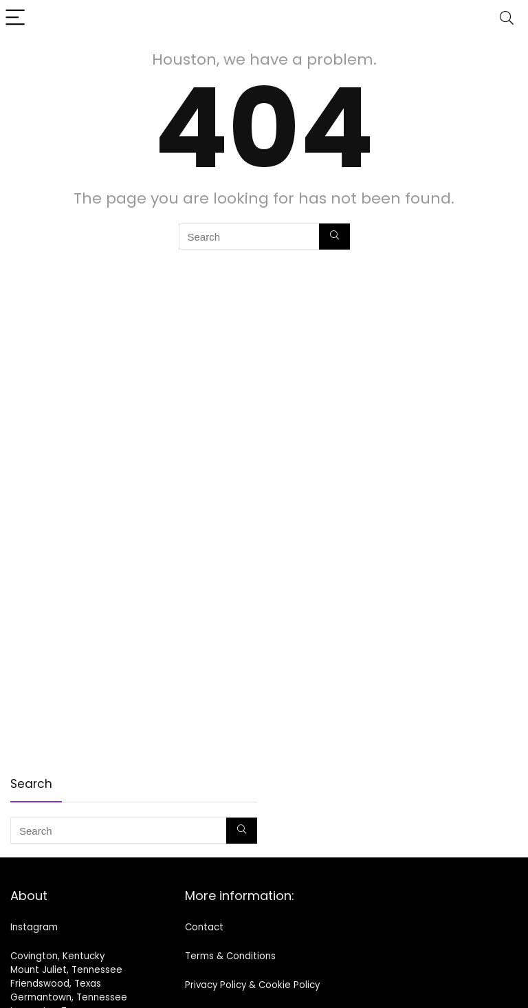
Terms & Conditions (230, 956)
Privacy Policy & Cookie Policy (252, 984)
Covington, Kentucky (57, 956)
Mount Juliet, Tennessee (66, 969)
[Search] (506, 18)
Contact (204, 927)
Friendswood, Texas (55, 983)
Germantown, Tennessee (68, 997)
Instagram (34, 927)
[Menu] (16, 18)
